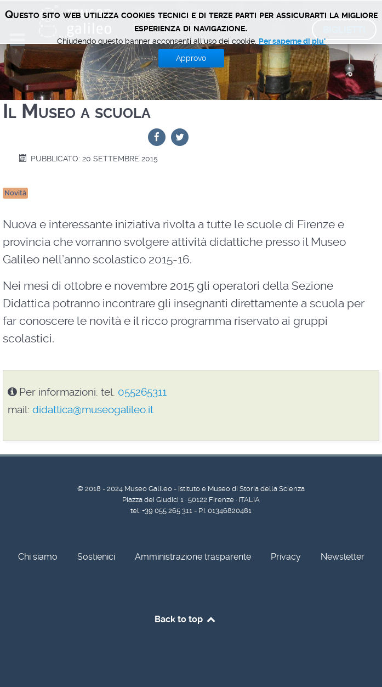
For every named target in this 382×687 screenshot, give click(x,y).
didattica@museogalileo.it (92, 409)
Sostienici (96, 556)
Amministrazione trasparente (193, 556)
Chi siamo (38, 556)
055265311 (142, 392)
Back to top (185, 619)
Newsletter (342, 556)
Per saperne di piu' (292, 41)
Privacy (286, 556)
